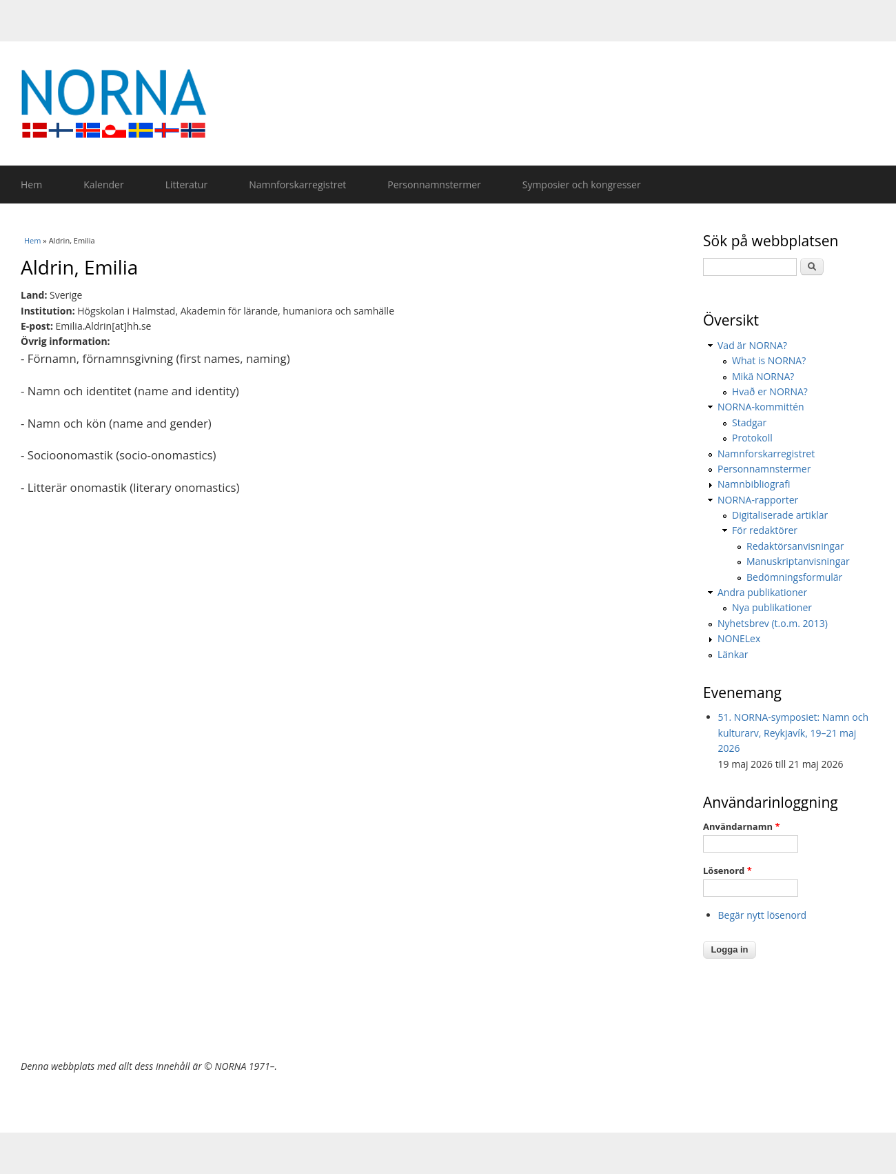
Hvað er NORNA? (770, 391)
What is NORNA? (769, 360)
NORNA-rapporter (757, 499)
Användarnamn (741, 826)
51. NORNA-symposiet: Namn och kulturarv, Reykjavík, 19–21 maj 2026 (793, 732)
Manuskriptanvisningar (798, 561)
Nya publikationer (772, 607)
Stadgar (749, 422)
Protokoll (752, 437)
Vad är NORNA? (752, 345)
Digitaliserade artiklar (780, 514)
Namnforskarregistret (297, 184)
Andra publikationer (762, 592)
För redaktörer (764, 530)
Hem (31, 184)
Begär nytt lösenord (762, 915)
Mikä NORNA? (763, 376)
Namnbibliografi (753, 483)
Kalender (103, 184)
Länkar (733, 654)
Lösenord (727, 870)
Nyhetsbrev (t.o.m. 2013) (772, 623)
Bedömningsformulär (794, 577)
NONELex (738, 638)
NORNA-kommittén (760, 406)
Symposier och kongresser (581, 184)
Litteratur (186, 184)
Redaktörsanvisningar (795, 546)
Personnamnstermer (433, 184)
